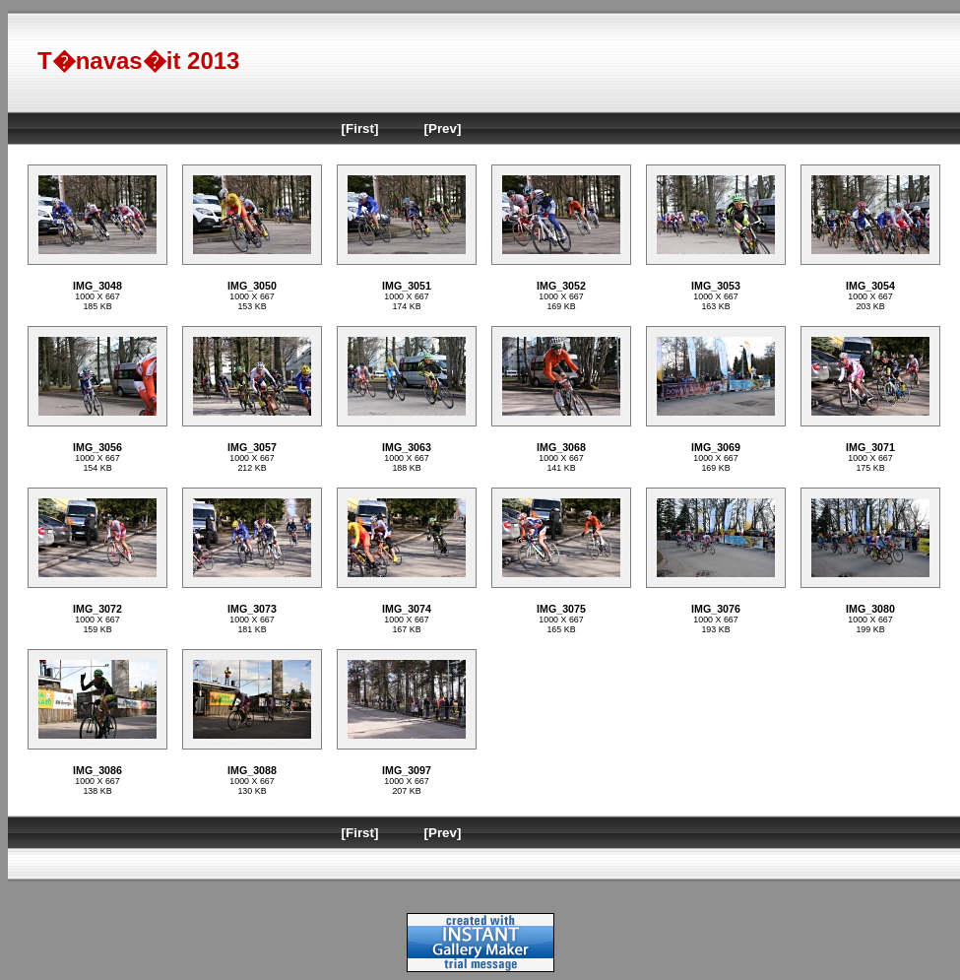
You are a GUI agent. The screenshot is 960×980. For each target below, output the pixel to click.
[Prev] (443, 128)
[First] (360, 128)
